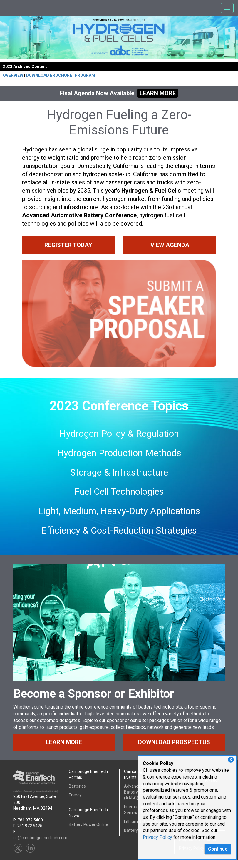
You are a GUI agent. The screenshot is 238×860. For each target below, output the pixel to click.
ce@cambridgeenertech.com (40, 837)
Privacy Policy (157, 837)
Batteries (77, 786)
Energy (75, 795)
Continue (217, 849)
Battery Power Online (88, 824)
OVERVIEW (13, 75)
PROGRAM (85, 75)
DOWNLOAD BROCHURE (49, 75)
